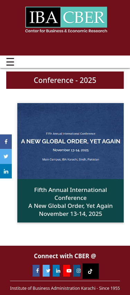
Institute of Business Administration (66, 18)
